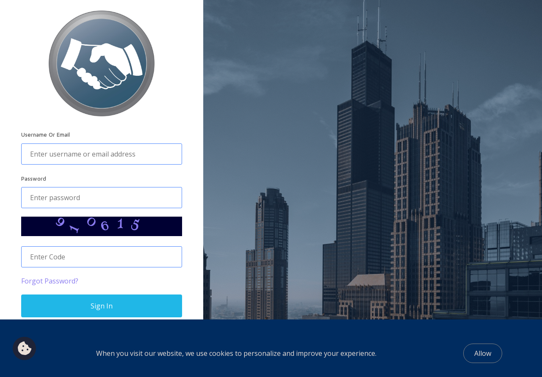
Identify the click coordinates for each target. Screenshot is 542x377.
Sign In (102, 306)
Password (33, 178)
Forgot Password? (49, 281)
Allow (482, 353)
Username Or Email (45, 134)
